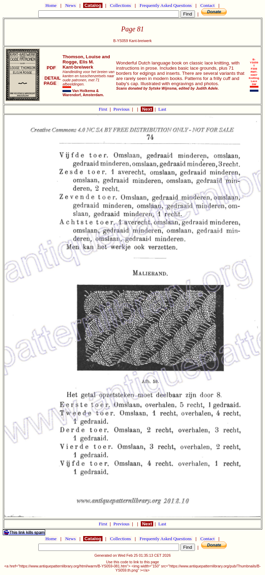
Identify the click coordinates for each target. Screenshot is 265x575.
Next (147, 109)
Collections (120, 5)
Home (51, 5)
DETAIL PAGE (51, 80)
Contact (207, 5)
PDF (51, 67)
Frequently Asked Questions (165, 5)
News (70, 5)
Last (162, 109)
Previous (122, 109)
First (103, 109)
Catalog (92, 5)
